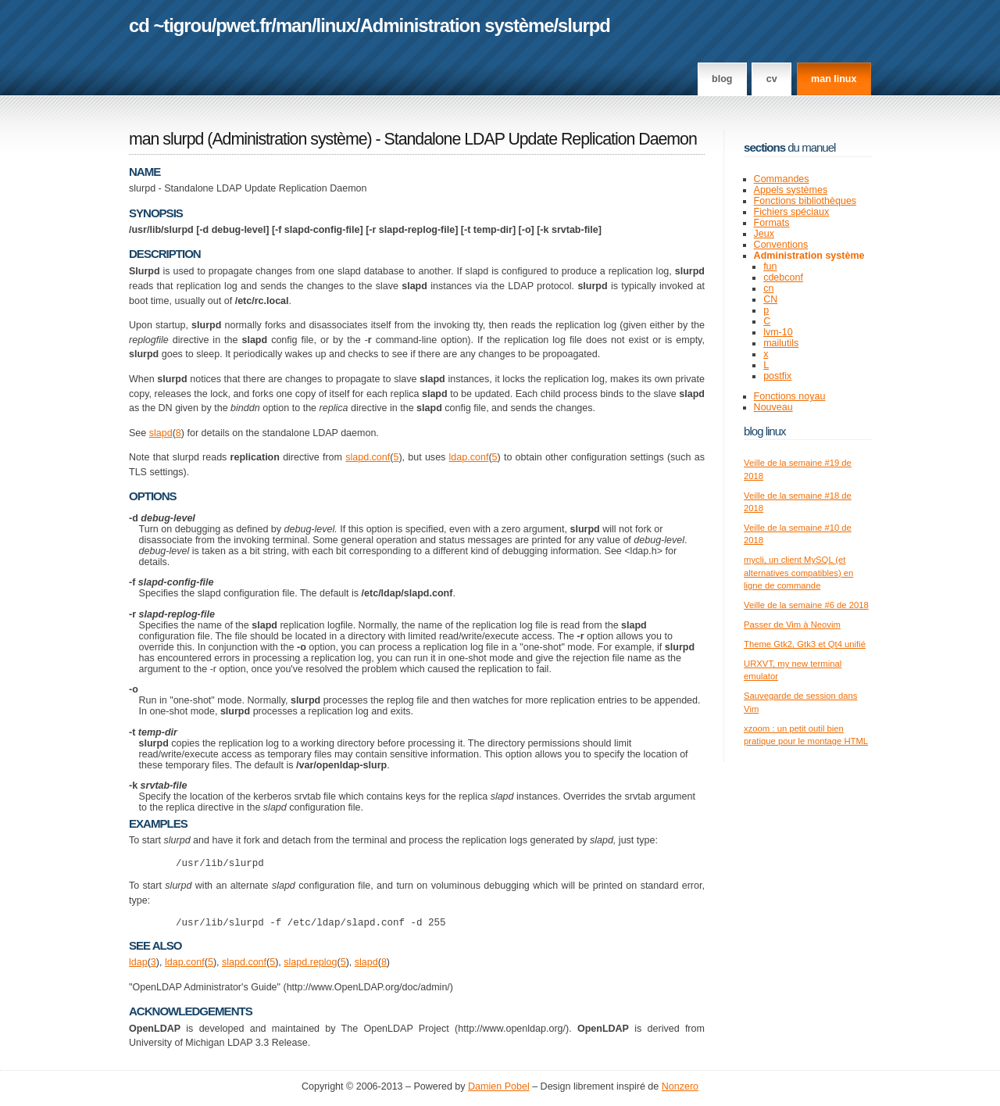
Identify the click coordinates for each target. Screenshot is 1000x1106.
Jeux (764, 233)
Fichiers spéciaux (792, 211)
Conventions (781, 244)
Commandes (781, 179)
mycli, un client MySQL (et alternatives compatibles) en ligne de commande (798, 572)
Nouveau (773, 407)
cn (768, 288)
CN (770, 299)
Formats (772, 222)
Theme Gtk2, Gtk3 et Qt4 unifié (805, 644)
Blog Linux (765, 431)
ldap (138, 966)
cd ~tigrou (170, 25)
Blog (722, 78)
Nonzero (680, 1091)
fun (770, 266)
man (294, 25)
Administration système (457, 25)
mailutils (780, 343)
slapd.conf (367, 457)
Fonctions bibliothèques (805, 200)
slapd (161, 433)
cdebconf (783, 277)
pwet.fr (243, 25)
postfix (777, 375)
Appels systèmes (791, 189)
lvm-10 (778, 332)
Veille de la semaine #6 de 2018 (806, 605)
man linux (833, 78)
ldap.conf (469, 457)
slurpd (584, 25)
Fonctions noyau (790, 396)
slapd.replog (310, 966)
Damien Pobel (499, 1091)
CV (771, 78)
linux (336, 25)
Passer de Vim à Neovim (792, 624)
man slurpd (166, 139)
